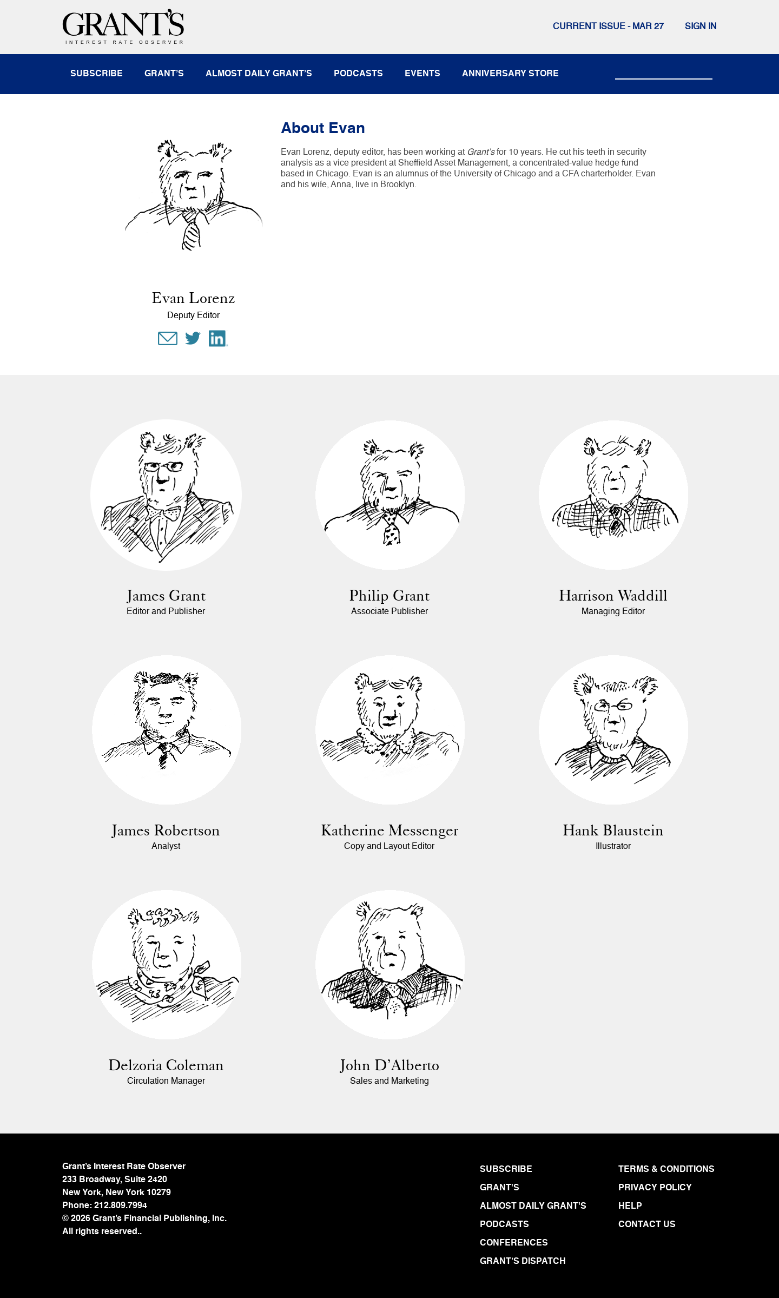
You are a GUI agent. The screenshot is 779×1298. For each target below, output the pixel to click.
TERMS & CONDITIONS (666, 1169)
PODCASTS (504, 1225)
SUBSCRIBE (506, 1169)
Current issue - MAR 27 (608, 27)
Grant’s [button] (164, 74)
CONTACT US (647, 1225)
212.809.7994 (120, 1206)
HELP (630, 1206)
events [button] (422, 74)
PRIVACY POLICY (655, 1188)
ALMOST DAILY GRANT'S (533, 1206)
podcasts (358, 74)
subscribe (96, 74)
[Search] (663, 69)
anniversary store (510, 74)
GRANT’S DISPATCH (523, 1261)
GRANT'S (499, 1188)
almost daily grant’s (259, 74)
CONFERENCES (514, 1243)
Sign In (701, 27)
